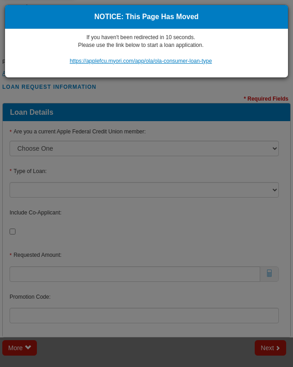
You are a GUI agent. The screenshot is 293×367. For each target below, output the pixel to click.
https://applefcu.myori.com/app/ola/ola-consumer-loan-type (141, 61)
